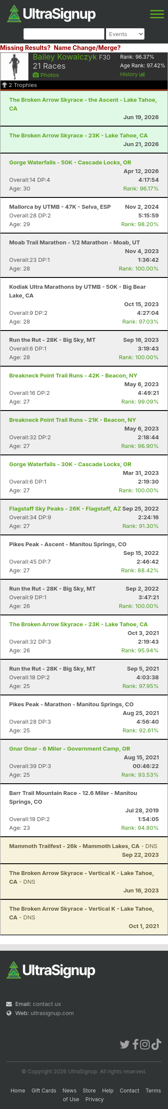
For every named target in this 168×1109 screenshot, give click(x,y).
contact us (47, 1003)
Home (17, 1090)
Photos (46, 74)
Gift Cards (43, 1090)
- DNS (83, 845)
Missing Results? (25, 47)
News (69, 1090)
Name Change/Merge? (87, 47)
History (132, 74)
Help (107, 1090)
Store (89, 1090)
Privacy (95, 1099)
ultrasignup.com (52, 1012)
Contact (130, 1090)
